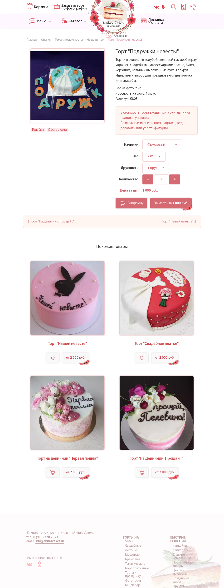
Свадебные (133, 546)
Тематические (135, 564)
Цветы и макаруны (180, 572)
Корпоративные (137, 568)
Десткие (131, 550)
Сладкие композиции (182, 556)
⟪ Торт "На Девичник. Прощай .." (51, 221)
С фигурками (57, 130)
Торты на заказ (131, 539)
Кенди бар (132, 585)
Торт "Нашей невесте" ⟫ (179, 221)
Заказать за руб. (171, 203)
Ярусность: (130, 168)
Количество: (129, 179)
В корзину (131, 204)
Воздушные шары (181, 580)
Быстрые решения (178, 539)
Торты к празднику (133, 574)
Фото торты (133, 581)
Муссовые (132, 555)
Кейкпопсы (181, 550)
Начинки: (131, 145)
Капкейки (180, 546)
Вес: (136, 156)
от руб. (75, 358)
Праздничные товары (183, 564)
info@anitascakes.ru (49, 541)
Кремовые (132, 559)
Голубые (38, 130)
